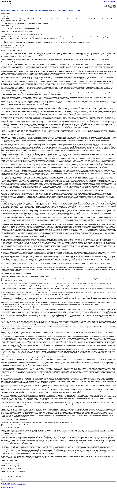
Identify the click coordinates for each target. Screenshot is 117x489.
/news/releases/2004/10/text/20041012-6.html (13, 484)
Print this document (110, 1)
